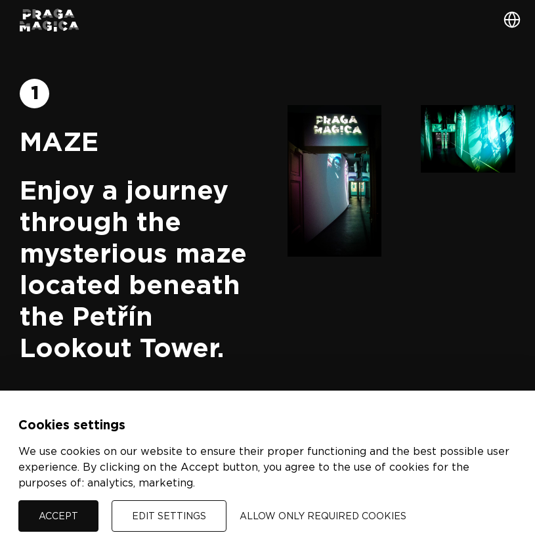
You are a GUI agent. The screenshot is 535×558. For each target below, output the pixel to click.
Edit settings (169, 516)
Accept (58, 516)
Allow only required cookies (323, 516)
